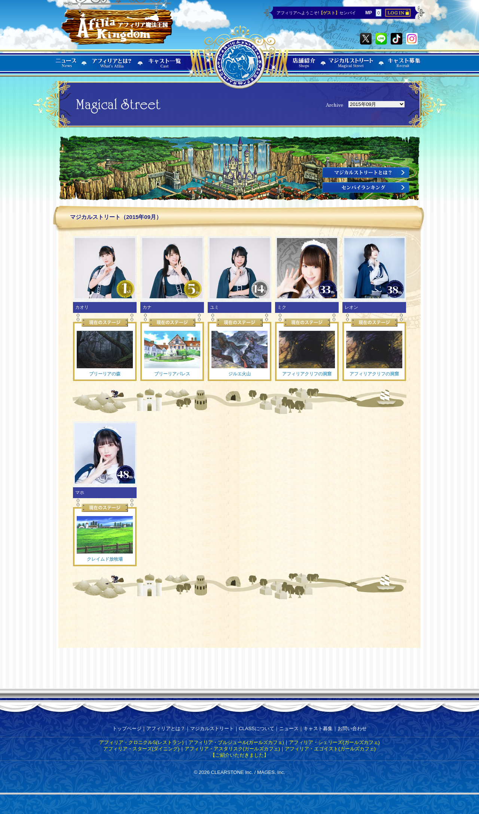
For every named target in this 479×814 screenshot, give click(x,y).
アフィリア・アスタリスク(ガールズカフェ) (232, 748)
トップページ (126, 728)
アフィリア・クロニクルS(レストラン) (141, 742)
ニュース (289, 728)
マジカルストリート (212, 728)
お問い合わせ (352, 728)
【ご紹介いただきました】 (239, 755)
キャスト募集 (318, 728)
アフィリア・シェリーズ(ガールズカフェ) (334, 742)
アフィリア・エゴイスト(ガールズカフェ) (330, 748)
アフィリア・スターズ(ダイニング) (141, 748)
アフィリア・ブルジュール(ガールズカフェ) (236, 742)
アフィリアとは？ (165, 728)
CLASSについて (256, 728)
